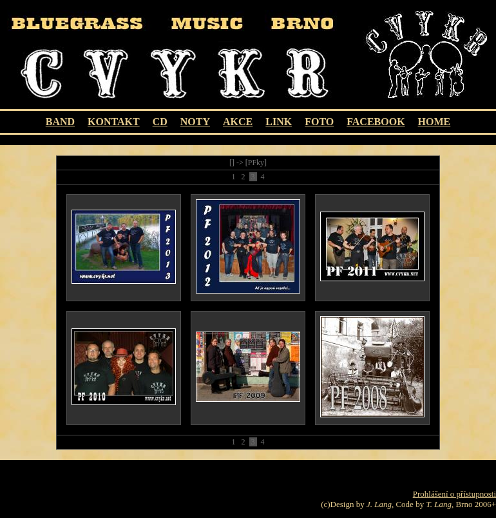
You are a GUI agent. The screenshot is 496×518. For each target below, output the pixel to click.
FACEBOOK (376, 121)
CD (160, 121)
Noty (195, 121)
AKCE (238, 121)
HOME (434, 121)
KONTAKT (114, 121)
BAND (60, 121)
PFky (256, 162)
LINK (278, 121)
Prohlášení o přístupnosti (454, 494)
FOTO (319, 121)
